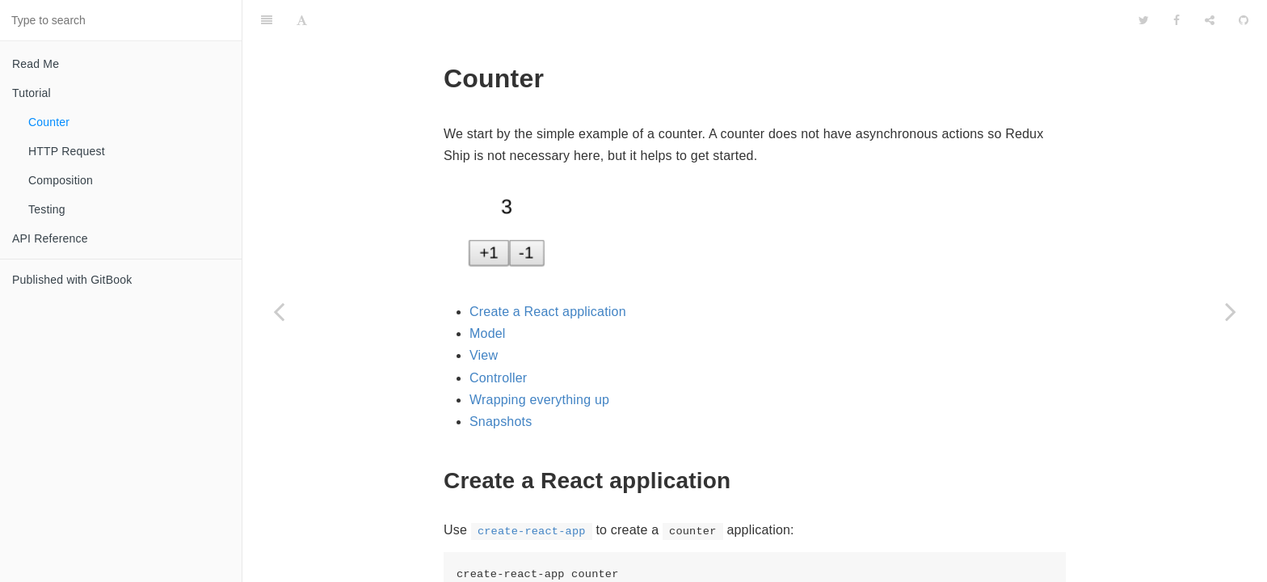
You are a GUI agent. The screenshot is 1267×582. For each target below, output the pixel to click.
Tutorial (31, 92)
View (483, 315)
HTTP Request (66, 151)
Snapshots (500, 381)
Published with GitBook (72, 279)
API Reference (50, 238)
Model (487, 293)
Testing (46, 209)
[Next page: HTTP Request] (1230, 311)
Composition (60, 180)
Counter (48, 122)
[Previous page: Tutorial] (278, 311)
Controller (498, 337)
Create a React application (547, 271)
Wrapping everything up (539, 359)
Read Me (35, 63)
